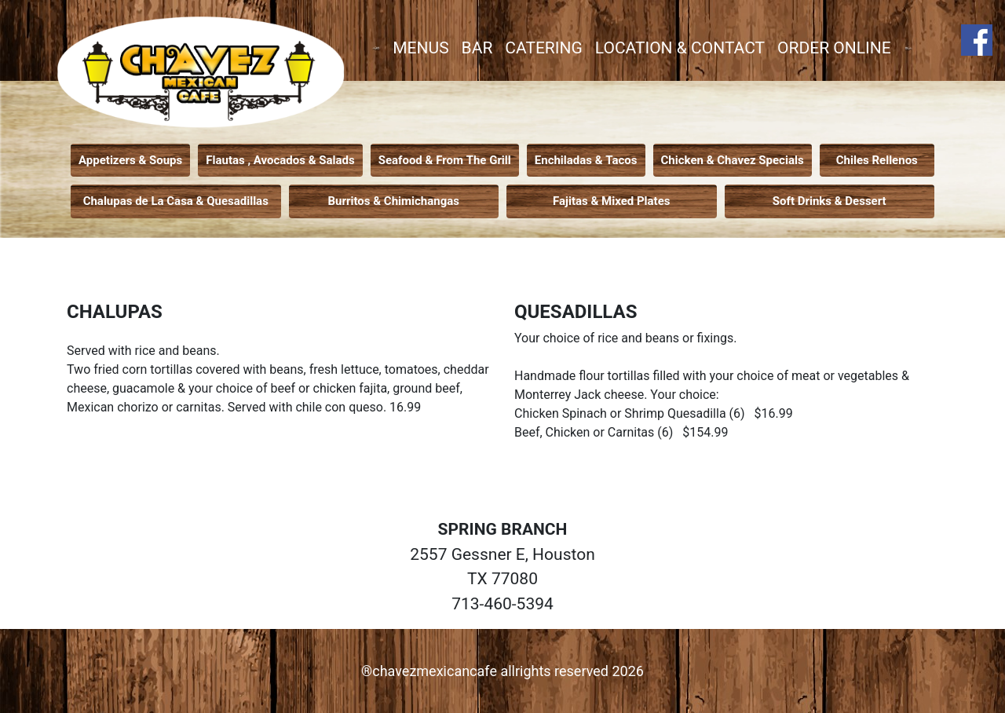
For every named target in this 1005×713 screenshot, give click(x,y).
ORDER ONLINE (834, 47)
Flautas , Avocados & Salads (280, 160)
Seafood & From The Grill (444, 160)
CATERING (543, 47)
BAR (477, 47)
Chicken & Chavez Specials (732, 160)
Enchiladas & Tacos (586, 160)
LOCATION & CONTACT (680, 47)
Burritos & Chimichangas (393, 201)
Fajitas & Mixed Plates (611, 201)
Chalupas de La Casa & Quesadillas (176, 201)
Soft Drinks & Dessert (829, 201)
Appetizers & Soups (130, 160)
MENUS (420, 47)
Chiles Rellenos (877, 160)
